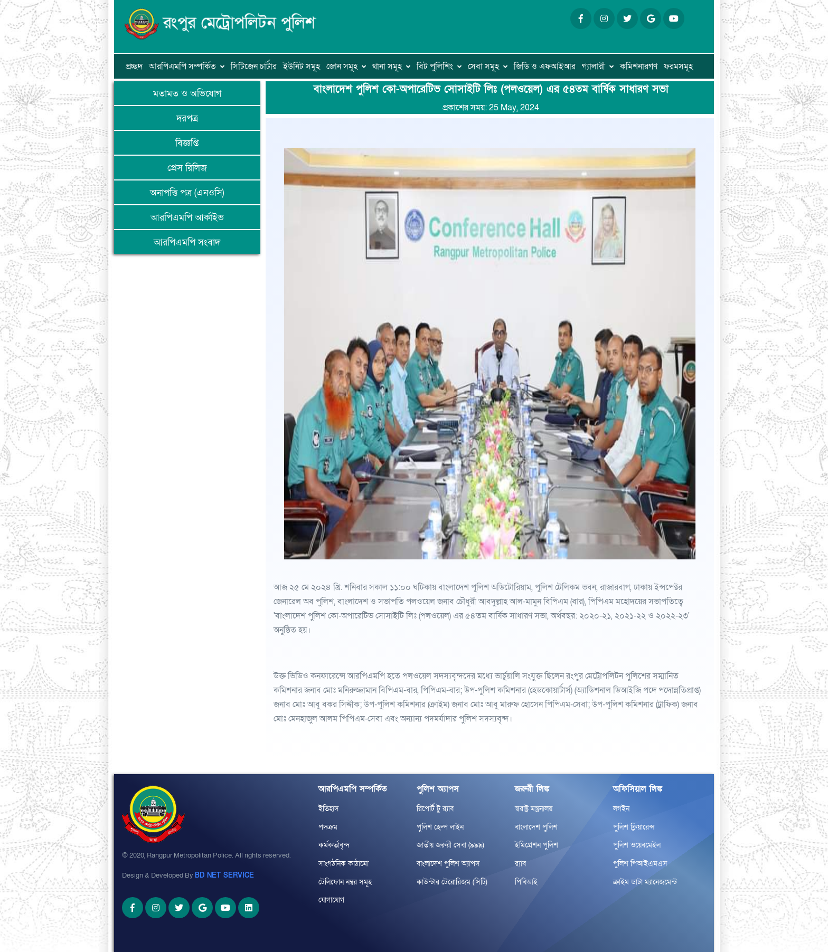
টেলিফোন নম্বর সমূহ (345, 882)
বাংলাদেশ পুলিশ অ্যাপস (448, 864)
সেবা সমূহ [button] (483, 66)
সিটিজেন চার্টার (254, 66)
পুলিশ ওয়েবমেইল (637, 845)
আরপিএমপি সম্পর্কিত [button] (182, 66)
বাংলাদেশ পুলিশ (536, 827)
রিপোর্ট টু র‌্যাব (435, 809)
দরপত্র (187, 118)
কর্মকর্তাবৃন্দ (334, 845)
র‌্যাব (520, 864)
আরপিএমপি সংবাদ (187, 242)
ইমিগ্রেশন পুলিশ (536, 845)
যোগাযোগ (331, 900)
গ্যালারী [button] (593, 66)
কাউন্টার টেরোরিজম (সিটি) (452, 882)
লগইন (621, 809)
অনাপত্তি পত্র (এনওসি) (187, 193)
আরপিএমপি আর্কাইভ (187, 218)
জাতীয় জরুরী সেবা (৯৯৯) (450, 845)
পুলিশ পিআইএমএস (640, 864)
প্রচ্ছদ (134, 66)
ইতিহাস (328, 809)
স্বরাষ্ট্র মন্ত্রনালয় (533, 809)
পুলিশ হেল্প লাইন (440, 827)
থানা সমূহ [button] (387, 66)
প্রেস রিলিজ (187, 168)
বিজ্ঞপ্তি (187, 143)
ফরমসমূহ (678, 66)
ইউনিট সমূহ (301, 66)
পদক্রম (327, 827)
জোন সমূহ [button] (341, 66)
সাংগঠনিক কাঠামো (343, 864)
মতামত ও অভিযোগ (187, 94)
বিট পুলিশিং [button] (435, 66)
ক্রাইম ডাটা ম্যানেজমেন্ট (645, 882)
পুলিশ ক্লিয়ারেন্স (634, 827)
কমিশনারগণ (638, 66)
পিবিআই (526, 882)
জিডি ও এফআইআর (545, 66)
